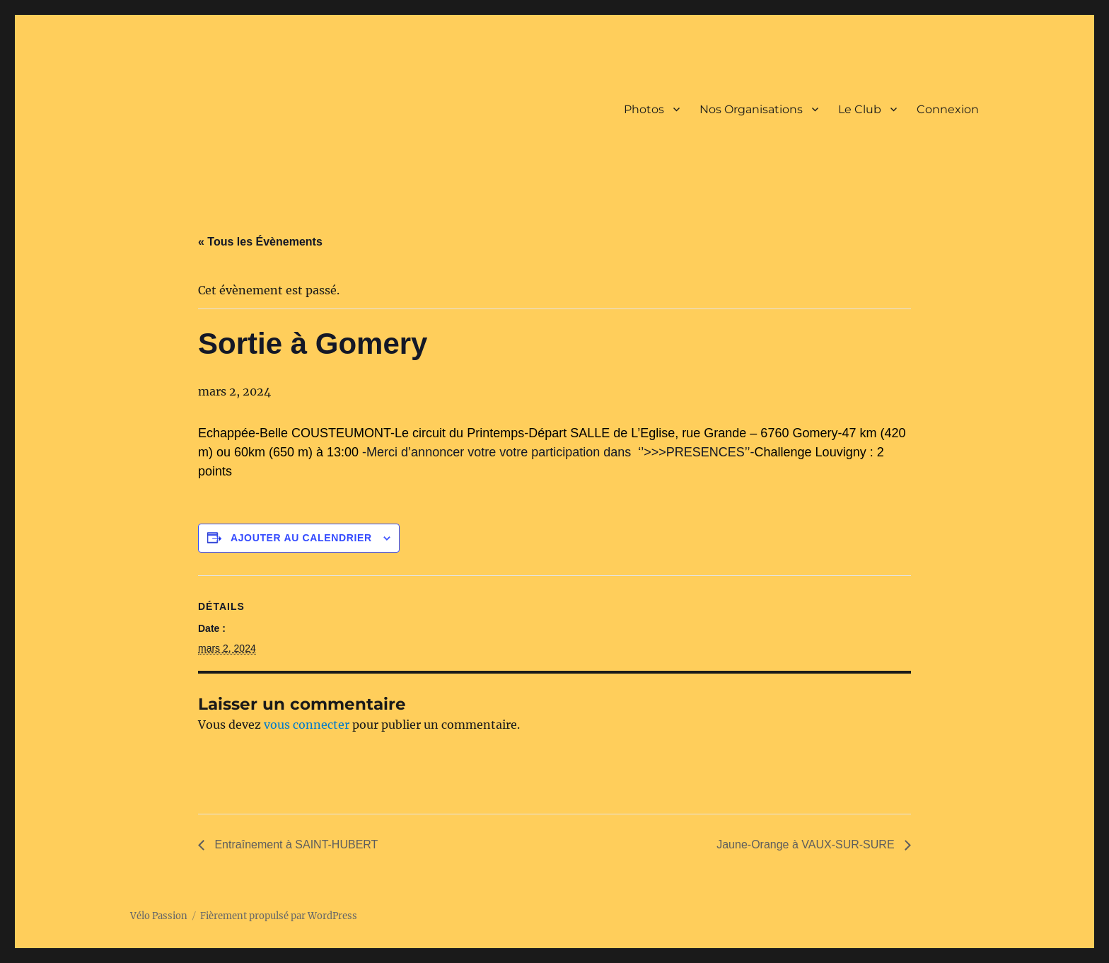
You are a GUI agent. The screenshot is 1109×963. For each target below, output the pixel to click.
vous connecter (306, 724)
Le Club (859, 109)
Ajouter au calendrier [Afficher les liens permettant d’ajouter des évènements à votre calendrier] (301, 537)
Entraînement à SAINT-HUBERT (294, 844)
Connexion (948, 109)
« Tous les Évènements (260, 242)
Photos (644, 109)
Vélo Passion (158, 916)
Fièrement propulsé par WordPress (278, 916)
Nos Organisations (751, 109)
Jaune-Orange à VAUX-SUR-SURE (807, 844)
